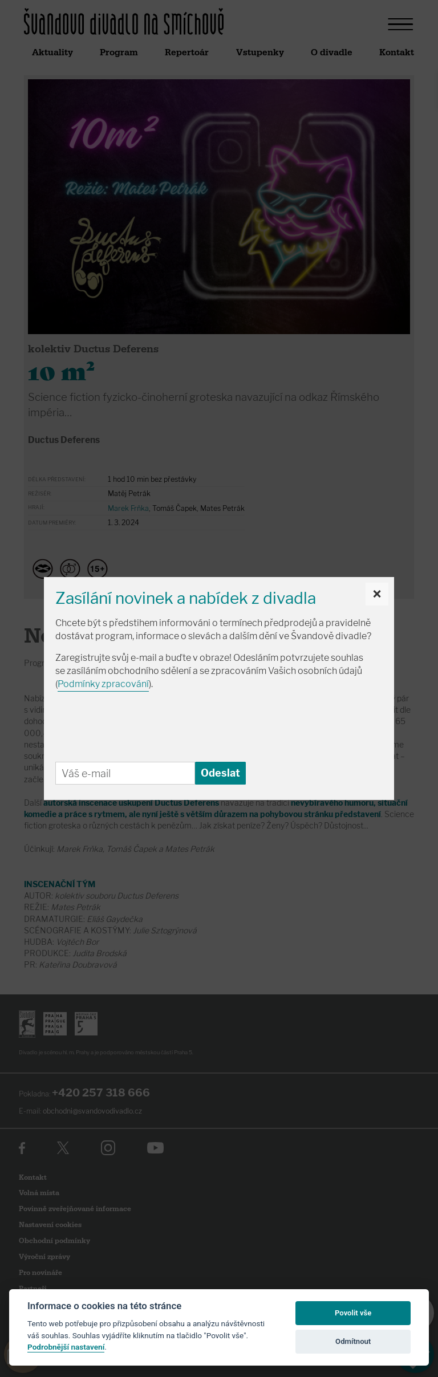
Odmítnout (353, 1341)
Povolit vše (353, 1313)
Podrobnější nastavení (65, 1346)
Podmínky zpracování (103, 684)
